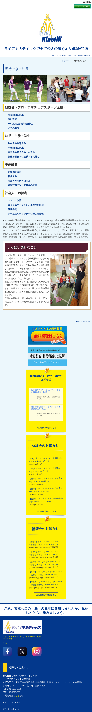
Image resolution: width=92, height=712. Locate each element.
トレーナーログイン (82, 6)
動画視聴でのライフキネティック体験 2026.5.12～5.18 (45, 388)
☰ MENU (87, 2)
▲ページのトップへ (83, 321)
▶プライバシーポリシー (12, 702)
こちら (16, 695)
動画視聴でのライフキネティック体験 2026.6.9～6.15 (45, 404)
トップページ (67, 61)
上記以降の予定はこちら (46, 424)
